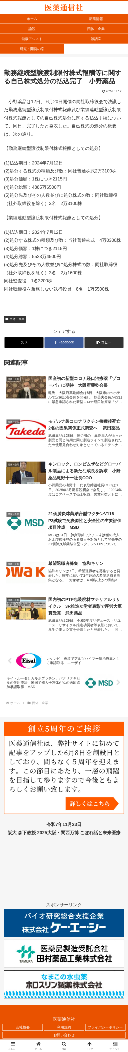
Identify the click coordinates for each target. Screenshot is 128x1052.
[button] (104, 342)
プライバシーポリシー (105, 1028)
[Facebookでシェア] (64, 342)
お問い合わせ (64, 1036)
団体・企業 (15, 319)
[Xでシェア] (24, 342)
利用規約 (64, 1028)
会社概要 (23, 1028)
